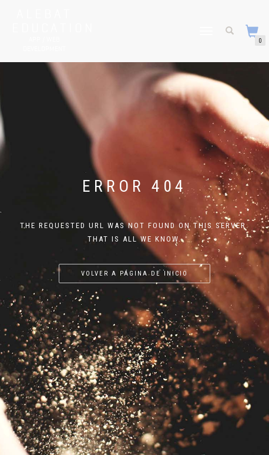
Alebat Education (44, 20)
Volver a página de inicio (134, 273)
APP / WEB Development (44, 44)
